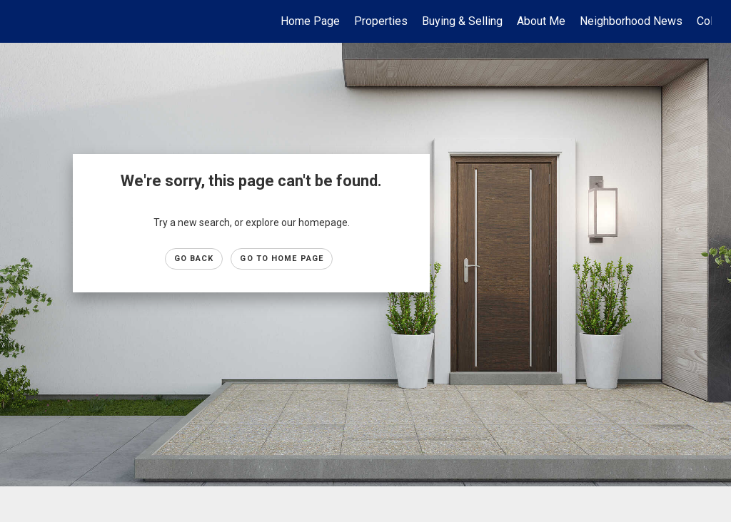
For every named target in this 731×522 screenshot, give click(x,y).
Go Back (194, 258)
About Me (541, 21)
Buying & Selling (462, 21)
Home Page (310, 21)
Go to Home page (281, 258)
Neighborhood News (631, 21)
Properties (381, 21)
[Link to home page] (26, 21)
